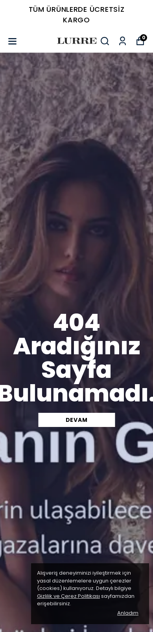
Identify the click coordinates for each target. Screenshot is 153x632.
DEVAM (77, 420)
